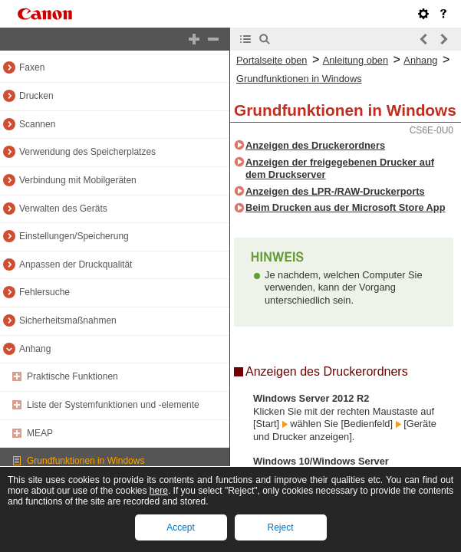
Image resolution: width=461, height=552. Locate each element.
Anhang (35, 348)
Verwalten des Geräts (63, 208)
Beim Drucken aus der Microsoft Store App (345, 207)
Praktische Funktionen (72, 376)
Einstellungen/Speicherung (74, 236)
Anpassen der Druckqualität (75, 264)
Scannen (37, 124)
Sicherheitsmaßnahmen (68, 320)
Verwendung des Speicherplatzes (87, 151)
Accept (180, 527)
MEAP (40, 433)
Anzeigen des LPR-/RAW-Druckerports (335, 191)
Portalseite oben (271, 60)
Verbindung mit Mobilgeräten (78, 180)
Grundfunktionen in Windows (85, 460)
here (159, 490)
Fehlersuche (44, 292)
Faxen (31, 67)
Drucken (36, 95)
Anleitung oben (355, 60)
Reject (280, 527)
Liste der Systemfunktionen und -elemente (113, 404)
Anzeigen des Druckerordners (315, 145)
